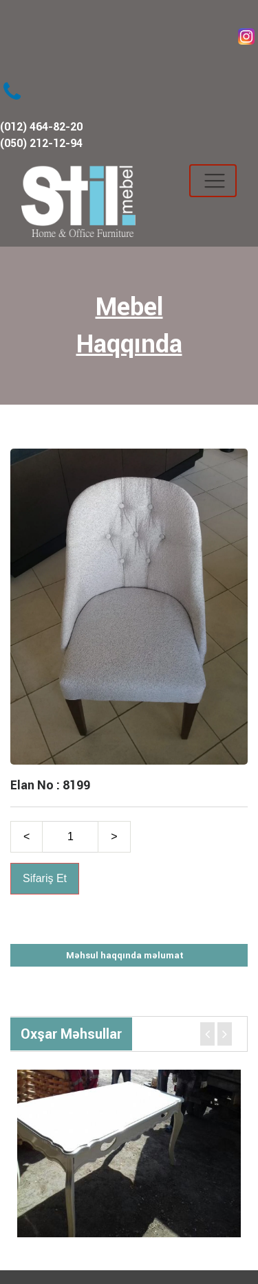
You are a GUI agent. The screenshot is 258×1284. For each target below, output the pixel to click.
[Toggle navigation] (213, 180)
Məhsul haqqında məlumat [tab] (125, 955)
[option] (129, 1153)
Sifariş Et (45, 878)
